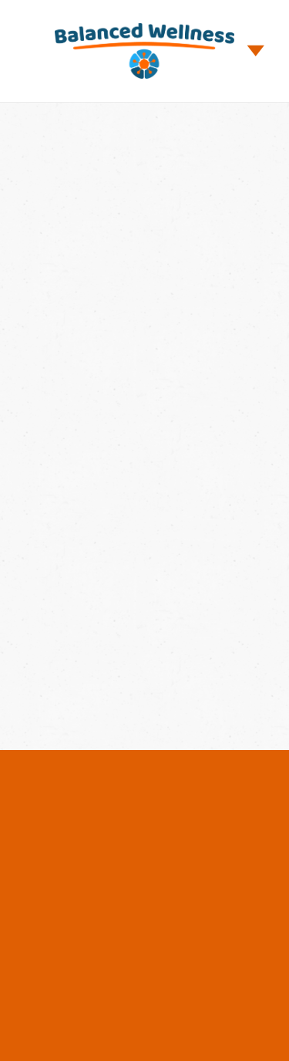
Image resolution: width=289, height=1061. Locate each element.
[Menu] (256, 51)
